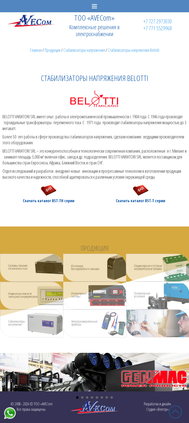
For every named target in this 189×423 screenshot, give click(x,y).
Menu (94, 6)
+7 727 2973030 (157, 21)
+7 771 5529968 (157, 28)
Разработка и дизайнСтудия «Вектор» (157, 406)
